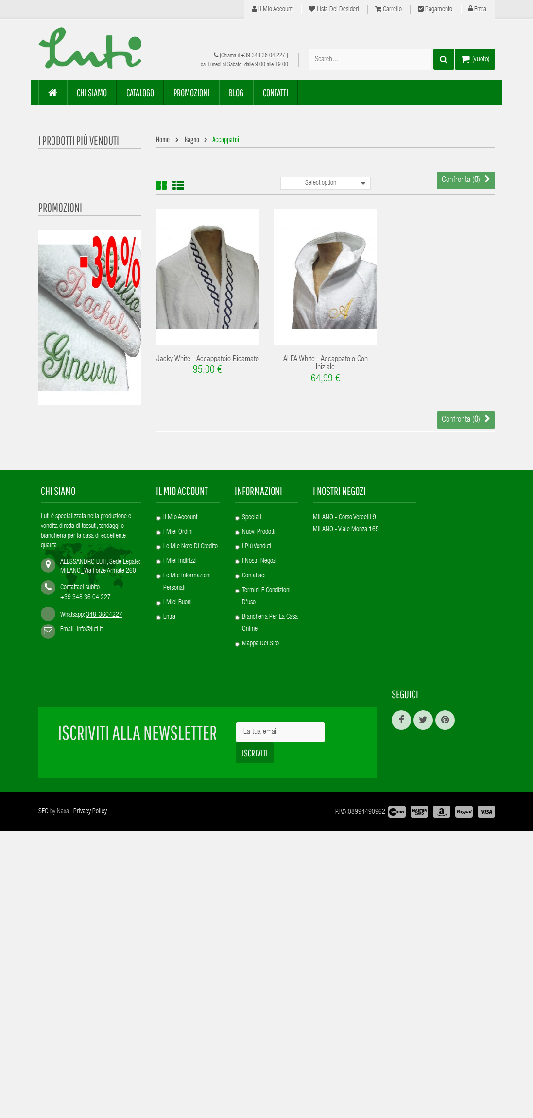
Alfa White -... (99, 275)
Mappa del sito (260, 949)
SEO (43, 1098)
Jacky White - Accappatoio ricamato (207, 359)
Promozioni (60, 374)
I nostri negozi (259, 867)
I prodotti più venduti (78, 140)
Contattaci (254, 881)
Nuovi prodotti (258, 838)
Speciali (251, 823)
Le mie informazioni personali (187, 887)
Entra (477, 9)
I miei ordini (178, 838)
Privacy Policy (90, 1098)
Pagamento (435, 9)
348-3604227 (104, 921)
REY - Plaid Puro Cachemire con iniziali (90, 549)
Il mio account (272, 9)
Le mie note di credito (190, 852)
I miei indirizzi (180, 867)
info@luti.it (90, 935)
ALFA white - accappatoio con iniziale (325, 364)
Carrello (388, 9)
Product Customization (111, 219)
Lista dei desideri (334, 9)
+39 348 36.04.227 (263, 56)
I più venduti (256, 852)
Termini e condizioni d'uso (266, 902)
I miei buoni (177, 908)
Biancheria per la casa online (270, 929)
